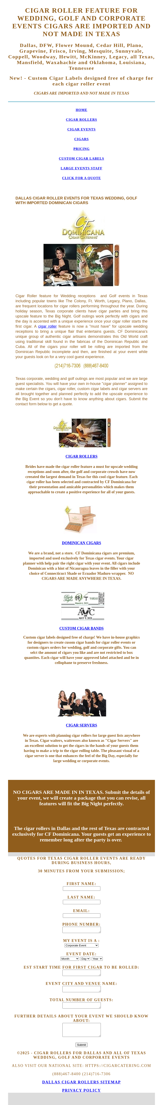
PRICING (81, 149)
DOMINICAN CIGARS (81, 543)
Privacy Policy (81, 1090)
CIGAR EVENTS (81, 129)
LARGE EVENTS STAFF (81, 168)
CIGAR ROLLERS (81, 119)
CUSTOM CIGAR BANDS (81, 628)
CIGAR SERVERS (81, 725)
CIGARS (81, 139)
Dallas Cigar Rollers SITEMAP (81, 1082)
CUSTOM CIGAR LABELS (81, 158)
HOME (81, 110)
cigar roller (47, 326)
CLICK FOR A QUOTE (81, 178)
